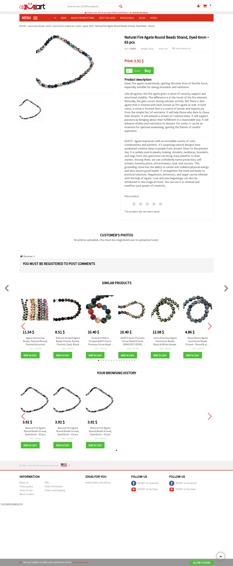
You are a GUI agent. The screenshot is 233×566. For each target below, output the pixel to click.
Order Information (54, 486)
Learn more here (81, 562)
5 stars (160, 203)
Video (153, 18)
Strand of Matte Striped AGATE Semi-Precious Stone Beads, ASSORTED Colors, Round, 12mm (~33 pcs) (100, 340)
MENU (29, 18)
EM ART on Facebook (145, 483)
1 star (134, 203)
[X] (20, 562)
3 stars (147, 203)
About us (23, 482)
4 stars (154, 203)
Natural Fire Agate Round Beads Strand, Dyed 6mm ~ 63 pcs (35, 430)
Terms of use (26, 490)
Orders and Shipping (55, 490)
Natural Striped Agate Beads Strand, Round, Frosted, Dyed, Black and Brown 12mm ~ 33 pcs (68, 340)
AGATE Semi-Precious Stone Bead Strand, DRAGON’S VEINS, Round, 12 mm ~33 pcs (133, 340)
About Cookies (26, 494)
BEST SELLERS (107, 18)
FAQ (47, 482)
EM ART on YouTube (144, 489)
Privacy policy (26, 486)
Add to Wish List (181, 49)
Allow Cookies (201, 563)
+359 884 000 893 (138, 13)
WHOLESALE (127, 18)
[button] (98, 359)
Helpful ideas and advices (98, 482)
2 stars (141, 203)
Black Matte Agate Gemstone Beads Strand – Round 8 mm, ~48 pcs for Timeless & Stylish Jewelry (197, 340)
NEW (63, 18)
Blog (142, 18)
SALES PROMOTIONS (82, 18)
